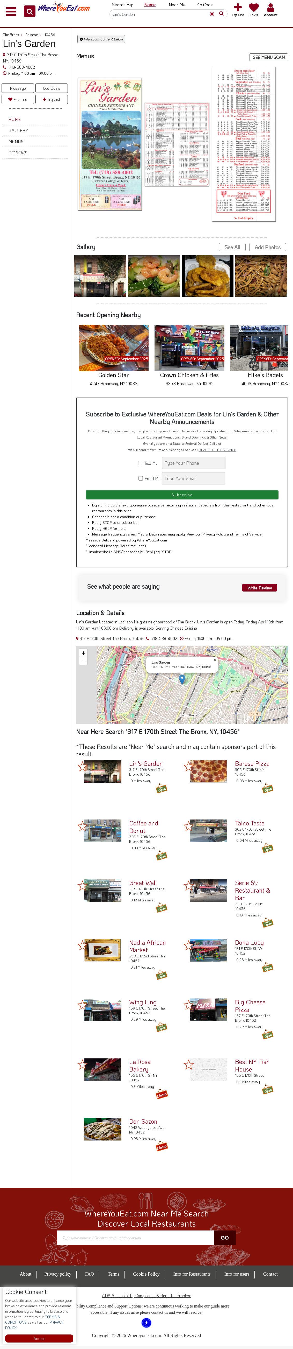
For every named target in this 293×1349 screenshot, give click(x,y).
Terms (113, 1277)
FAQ (89, 1277)
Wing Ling (143, 1005)
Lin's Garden (146, 766)
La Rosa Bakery (140, 1068)
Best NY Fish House (252, 1068)
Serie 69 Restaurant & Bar (252, 893)
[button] (29, 11)
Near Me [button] (177, 4)
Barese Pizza (252, 766)
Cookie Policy (146, 1277)
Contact (270, 1277)
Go (225, 1240)
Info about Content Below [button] (101, 39)
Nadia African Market (147, 949)
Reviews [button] (18, 152)
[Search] (166, 14)
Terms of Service (248, 537)
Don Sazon (143, 1124)
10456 (50, 34)
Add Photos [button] (268, 247)
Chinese (33, 34)
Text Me (149, 463)
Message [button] (18, 88)
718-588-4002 (21, 67)
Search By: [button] (122, 4)
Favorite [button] (17, 99)
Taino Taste (250, 826)
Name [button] (150, 4)
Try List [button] (51, 99)
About (25, 1277)
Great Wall (143, 886)
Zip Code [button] (204, 4)
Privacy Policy (214, 537)
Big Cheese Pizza (250, 1009)
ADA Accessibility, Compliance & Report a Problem (146, 1298)
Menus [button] (16, 141)
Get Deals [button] (51, 88)
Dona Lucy (249, 945)
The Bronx (13, 34)
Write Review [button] (257, 590)
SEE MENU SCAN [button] (269, 57)
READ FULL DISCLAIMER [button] (217, 450)
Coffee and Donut (143, 830)
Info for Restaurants (192, 1277)
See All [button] (232, 247)
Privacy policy (57, 1277)
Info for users (237, 1277)
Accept (39, 1338)
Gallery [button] (18, 130)
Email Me (149, 478)
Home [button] (15, 119)
